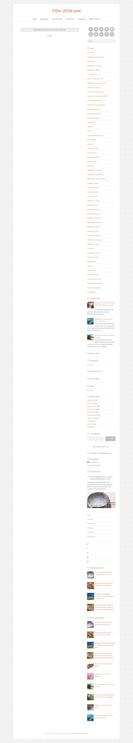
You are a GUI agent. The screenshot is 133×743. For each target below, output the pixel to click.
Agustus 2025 (91, 418)
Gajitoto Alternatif (92, 274)
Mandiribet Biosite (92, 205)
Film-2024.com (66, 10)
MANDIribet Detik (92, 231)
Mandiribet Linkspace (93, 214)
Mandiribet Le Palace (93, 201)
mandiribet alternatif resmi (95, 57)
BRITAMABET (91, 140)
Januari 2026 (91, 403)
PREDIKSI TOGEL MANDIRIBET (97, 96)
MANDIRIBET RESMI (93, 70)
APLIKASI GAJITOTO (94, 87)
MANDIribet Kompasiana (94, 240)
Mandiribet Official (92, 183)
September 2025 (92, 415)
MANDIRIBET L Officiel (94, 170)
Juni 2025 (90, 424)
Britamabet (90, 144)
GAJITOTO (90, 52)
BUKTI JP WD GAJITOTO (95, 79)
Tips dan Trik (57, 19)
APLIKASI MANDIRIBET (94, 100)
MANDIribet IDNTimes (94, 235)
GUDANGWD (91, 122)
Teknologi (70, 19)
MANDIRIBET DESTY (93, 227)
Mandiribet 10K (92, 261)
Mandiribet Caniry (92, 196)
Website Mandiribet (93, 109)
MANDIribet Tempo (93, 244)
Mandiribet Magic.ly (93, 187)
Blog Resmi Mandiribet (94, 288)
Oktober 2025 (91, 412)
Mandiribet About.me (93, 209)
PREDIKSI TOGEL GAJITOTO (96, 83)
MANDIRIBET (91, 61)
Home (34, 19)
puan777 (89, 131)
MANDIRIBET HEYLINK (94, 66)
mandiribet (90, 248)
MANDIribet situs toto (94, 218)
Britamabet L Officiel (93, 157)
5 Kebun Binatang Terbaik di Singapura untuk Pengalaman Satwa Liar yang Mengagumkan (104, 607)
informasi (90, 365)
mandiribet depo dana (93, 253)
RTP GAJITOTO (92, 74)
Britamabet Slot (92, 161)
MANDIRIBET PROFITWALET (96, 179)
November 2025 (92, 409)
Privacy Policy (95, 19)
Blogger (107, 447)
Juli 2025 (89, 421)
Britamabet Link (92, 153)
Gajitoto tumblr (92, 270)
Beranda (49, 35)
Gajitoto (89, 266)
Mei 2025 (90, 427)
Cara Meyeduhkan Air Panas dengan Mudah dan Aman (101, 478)
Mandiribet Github (92, 257)
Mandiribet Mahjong (93, 118)
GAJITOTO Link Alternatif (95, 92)
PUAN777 (90, 126)
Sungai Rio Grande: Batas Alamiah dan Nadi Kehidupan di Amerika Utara (104, 596)
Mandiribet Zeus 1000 (94, 113)
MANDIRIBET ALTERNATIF (95, 174)
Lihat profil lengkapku (93, 465)
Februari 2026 (91, 400)
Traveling (81, 19)
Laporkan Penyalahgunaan (100, 453)
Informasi (44, 19)
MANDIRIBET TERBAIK (94, 222)
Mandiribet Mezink (92, 192)
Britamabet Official (93, 148)
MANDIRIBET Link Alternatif (96, 105)
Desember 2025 (92, 406)
